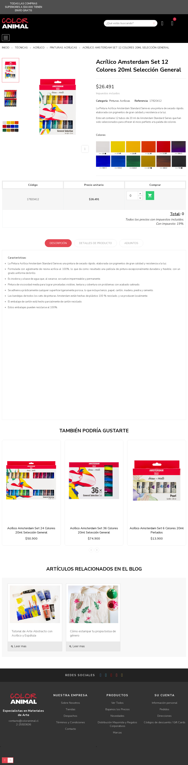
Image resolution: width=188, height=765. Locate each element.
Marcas (117, 732)
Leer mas (18, 646)
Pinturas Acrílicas (119, 101)
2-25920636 (23, 724)
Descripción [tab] (58, 243)
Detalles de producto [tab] (95, 243)
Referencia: (141, 101)
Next (96, 550)
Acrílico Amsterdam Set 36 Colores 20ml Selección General (94, 530)
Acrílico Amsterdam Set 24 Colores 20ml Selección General (31, 530)
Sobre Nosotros (70, 703)
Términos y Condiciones (70, 722)
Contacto (70, 729)
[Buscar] (130, 23)
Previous (91, 550)
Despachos (70, 716)
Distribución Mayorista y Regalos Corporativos (117, 724)
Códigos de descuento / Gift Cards (164, 722)
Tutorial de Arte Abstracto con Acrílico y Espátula (32, 633)
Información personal (164, 703)
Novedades (117, 716)
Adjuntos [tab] (131, 243)
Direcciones (164, 716)
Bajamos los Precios (117, 709)
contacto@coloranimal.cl (23, 721)
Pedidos (164, 709)
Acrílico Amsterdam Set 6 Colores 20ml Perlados (157, 530)
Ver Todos (117, 703)
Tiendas (70, 709)
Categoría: (102, 101)
